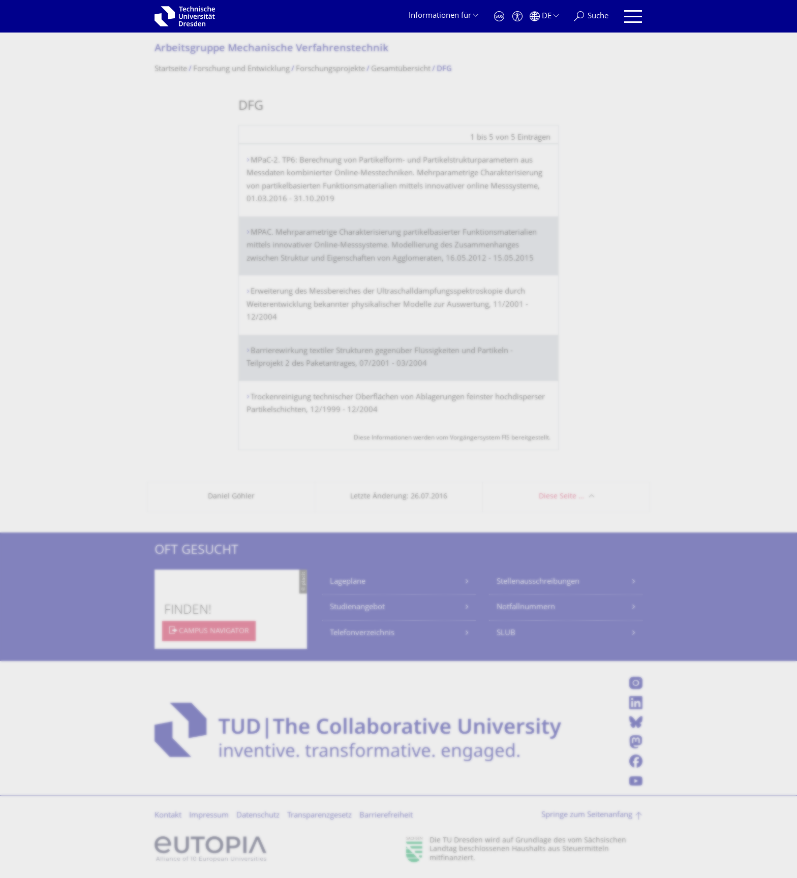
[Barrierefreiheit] (517, 16)
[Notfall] (499, 16)
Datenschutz (258, 816)
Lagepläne (347, 582)
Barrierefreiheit (386, 816)
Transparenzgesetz (319, 816)
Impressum (209, 816)
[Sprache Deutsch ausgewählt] (544, 16)
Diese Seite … (561, 496)
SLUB (506, 633)
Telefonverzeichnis (362, 633)
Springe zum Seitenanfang (586, 815)
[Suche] (591, 16)
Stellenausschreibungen (538, 582)
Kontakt (168, 816)
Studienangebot (357, 607)
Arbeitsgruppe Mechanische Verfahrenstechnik (271, 49)
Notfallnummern (526, 607)
